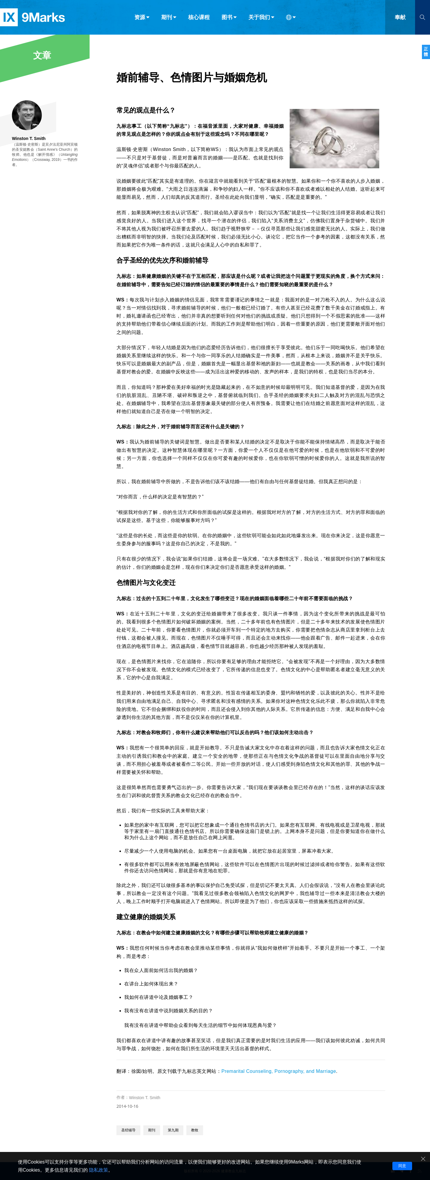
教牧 (194, 1130)
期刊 (151, 1130)
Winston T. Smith (144, 1097)
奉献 (400, 17)
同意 (402, 1166)
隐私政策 (98, 1170)
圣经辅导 (128, 1130)
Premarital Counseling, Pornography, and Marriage (278, 1071)
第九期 (173, 1130)
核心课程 (199, 17)
